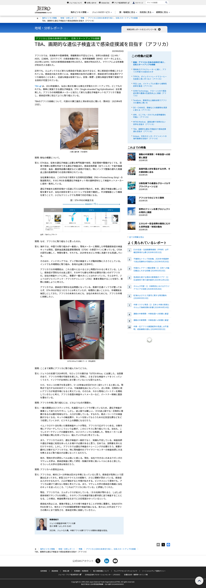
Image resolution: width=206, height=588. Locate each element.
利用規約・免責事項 (81, 571)
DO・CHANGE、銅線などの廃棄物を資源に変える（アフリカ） (150, 108)
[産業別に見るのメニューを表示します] (162, 12)
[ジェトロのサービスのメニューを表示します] (101, 12)
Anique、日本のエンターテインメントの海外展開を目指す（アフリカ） (150, 137)
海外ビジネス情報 (49, 18)
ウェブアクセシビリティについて (125, 571)
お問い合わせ (91, 3)
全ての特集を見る (136, 237)
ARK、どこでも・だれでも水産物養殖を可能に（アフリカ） (149, 115)
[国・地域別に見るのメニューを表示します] (128, 12)
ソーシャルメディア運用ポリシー (154, 571)
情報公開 (66, 571)
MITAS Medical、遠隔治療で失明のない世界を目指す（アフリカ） (149, 122)
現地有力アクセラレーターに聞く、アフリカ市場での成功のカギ (149, 70)
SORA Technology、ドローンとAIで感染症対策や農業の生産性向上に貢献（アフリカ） (149, 93)
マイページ (139, 3)
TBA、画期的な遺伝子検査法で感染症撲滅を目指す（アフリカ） (149, 130)
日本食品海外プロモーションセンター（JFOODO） (103, 574)
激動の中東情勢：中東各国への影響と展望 (150, 313)
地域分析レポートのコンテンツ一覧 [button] (144, 29)
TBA (38, 86)
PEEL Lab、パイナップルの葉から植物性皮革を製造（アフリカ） (150, 84)
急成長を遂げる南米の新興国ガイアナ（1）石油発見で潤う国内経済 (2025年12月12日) (151, 278)
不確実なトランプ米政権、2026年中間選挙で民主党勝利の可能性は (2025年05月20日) (151, 260)
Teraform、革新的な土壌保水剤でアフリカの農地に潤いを (150, 101)
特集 (82, 18)
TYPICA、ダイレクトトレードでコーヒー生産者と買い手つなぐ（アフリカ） (150, 77)
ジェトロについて (75, 3)
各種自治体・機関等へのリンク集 (136, 574)
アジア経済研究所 (122, 3)
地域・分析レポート (68, 18)
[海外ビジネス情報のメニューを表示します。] (79, 12)
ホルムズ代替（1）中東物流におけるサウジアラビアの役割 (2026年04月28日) (151, 287)
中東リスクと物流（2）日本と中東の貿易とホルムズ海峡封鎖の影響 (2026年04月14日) (151, 306)
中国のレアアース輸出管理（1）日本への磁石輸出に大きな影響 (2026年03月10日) (151, 269)
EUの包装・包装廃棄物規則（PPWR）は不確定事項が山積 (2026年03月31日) (151, 251)
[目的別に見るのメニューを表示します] (146, 12)
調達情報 (55, 571)
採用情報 (43, 571)
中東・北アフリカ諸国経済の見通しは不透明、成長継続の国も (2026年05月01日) (150, 327)
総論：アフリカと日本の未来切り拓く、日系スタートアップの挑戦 (149, 63)
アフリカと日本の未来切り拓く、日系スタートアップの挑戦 (113, 18)
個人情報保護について (101, 571)
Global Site (105, 3)
